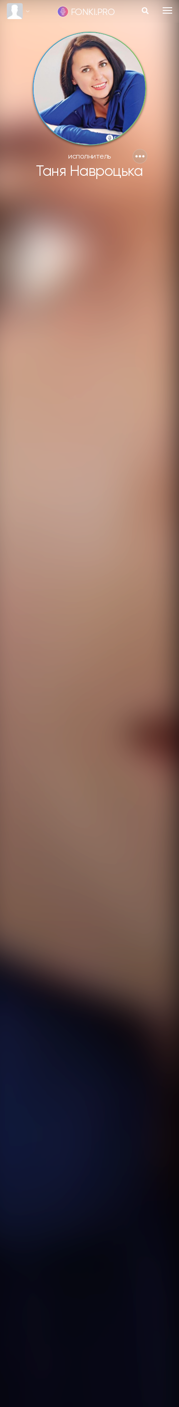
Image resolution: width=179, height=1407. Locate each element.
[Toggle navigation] (167, 10)
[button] (140, 156)
